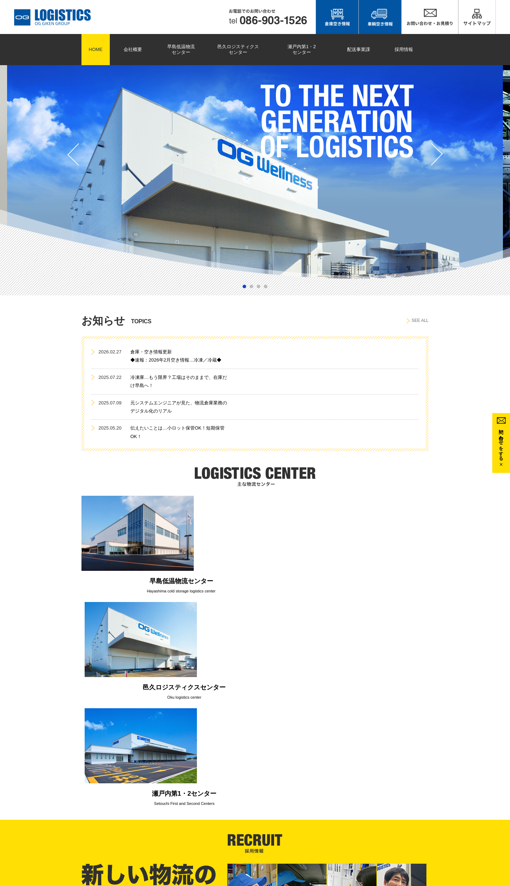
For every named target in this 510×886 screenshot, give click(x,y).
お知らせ (315, 829)
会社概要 (133, 49)
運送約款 (315, 844)
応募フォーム (483, 829)
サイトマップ (354, 813)
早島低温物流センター (181, 49)
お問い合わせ (354, 821)
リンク (313, 836)
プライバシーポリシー (363, 829)
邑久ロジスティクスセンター (238, 49)
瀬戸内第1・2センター (302, 49)
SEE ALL (418, 321)
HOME (96, 49)
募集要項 (478, 821)
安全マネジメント (359, 836)
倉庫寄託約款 (320, 851)
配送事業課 (358, 49)
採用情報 (404, 49)
